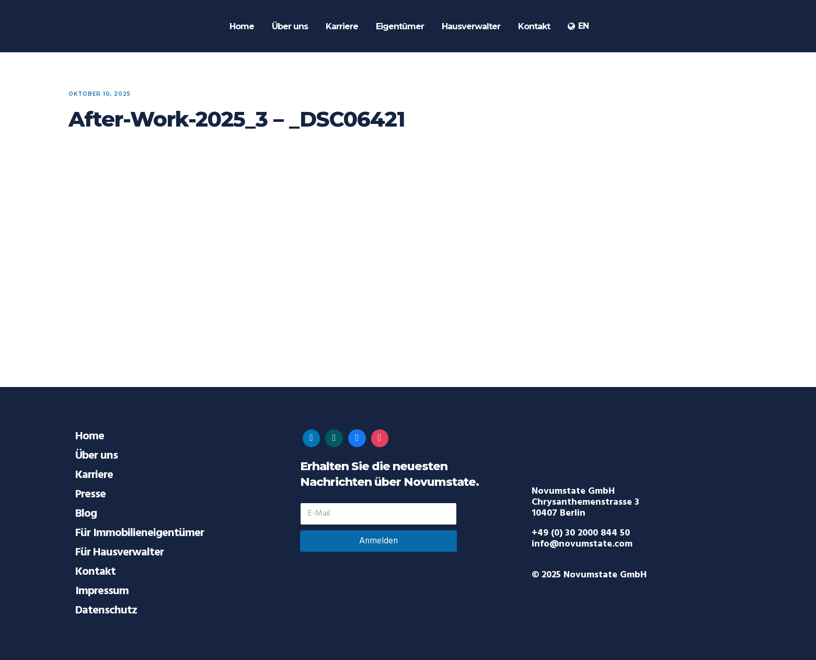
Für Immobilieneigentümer (139, 533)
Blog (86, 514)
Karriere (94, 475)
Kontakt (95, 572)
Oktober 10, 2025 (99, 93)
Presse (90, 494)
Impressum (102, 591)
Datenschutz (106, 610)
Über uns (96, 456)
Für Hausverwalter (119, 552)
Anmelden (378, 541)
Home (89, 436)
